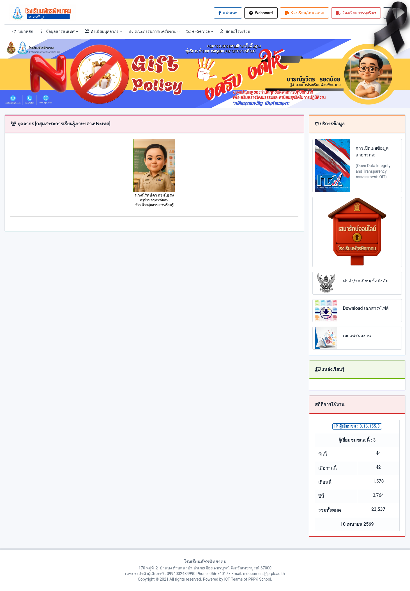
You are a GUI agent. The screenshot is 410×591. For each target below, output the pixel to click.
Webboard (261, 13)
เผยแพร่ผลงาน (357, 335)
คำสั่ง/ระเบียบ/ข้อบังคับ (365, 280)
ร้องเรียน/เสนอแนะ (304, 13)
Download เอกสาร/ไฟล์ (366, 308)
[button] (58, 31)
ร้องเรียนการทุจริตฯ (356, 13)
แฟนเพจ (227, 13)
